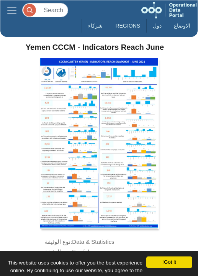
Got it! (169, 262)
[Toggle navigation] (12, 10)
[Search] (45, 10)
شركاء (95, 26)
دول (157, 26)
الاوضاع (182, 26)
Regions (127, 26)
